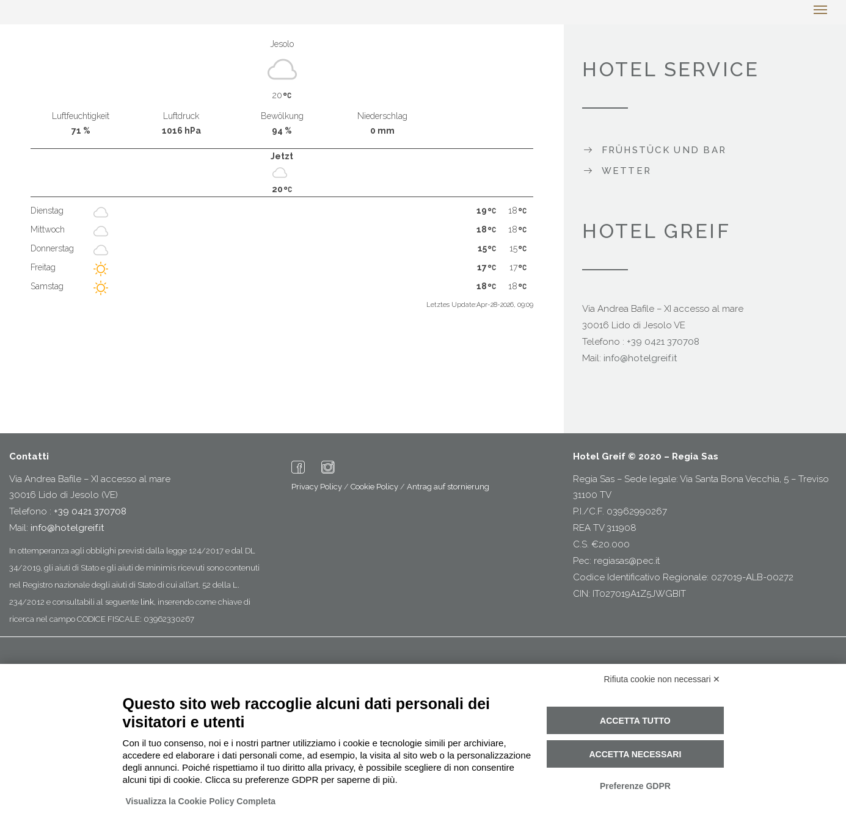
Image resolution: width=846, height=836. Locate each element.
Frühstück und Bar (664, 150)
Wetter (627, 170)
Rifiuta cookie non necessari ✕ (662, 679)
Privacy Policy (316, 486)
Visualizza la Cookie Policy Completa (201, 801)
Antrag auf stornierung (448, 486)
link (147, 602)
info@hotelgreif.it (640, 358)
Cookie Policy (374, 486)
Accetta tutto (635, 721)
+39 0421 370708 (663, 341)
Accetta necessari (635, 754)
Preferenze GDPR (635, 786)
